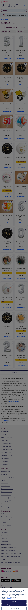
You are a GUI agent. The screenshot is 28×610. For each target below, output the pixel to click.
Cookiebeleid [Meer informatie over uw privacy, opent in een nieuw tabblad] (9, 598)
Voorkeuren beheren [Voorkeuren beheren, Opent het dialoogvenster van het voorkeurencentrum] (14, 608)
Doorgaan (14, 601)
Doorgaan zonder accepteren (14, 604)
